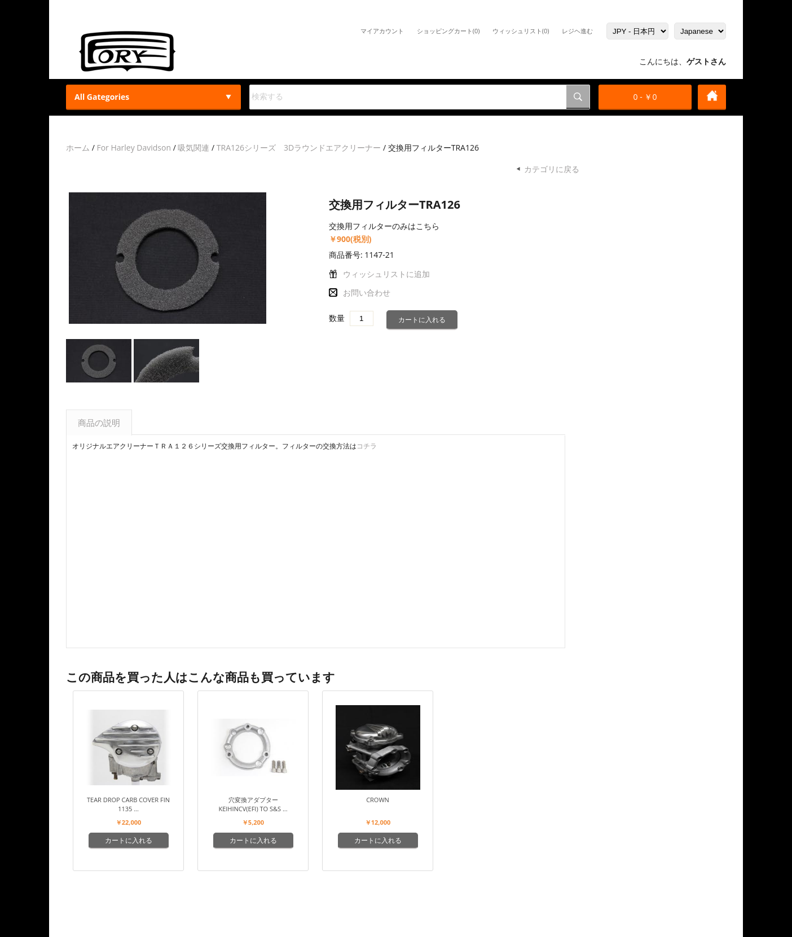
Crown (377, 799)
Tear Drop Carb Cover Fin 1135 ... (128, 803)
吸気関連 (193, 147)
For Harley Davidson (133, 147)
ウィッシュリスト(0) (520, 31)
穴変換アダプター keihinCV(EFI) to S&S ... (252, 803)
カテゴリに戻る (551, 169)
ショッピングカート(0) (448, 31)
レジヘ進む (577, 31)
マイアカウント (382, 31)
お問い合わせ (366, 292)
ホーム (78, 147)
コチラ (367, 446)
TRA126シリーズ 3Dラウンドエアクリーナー (299, 147)
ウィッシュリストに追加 (386, 274)
